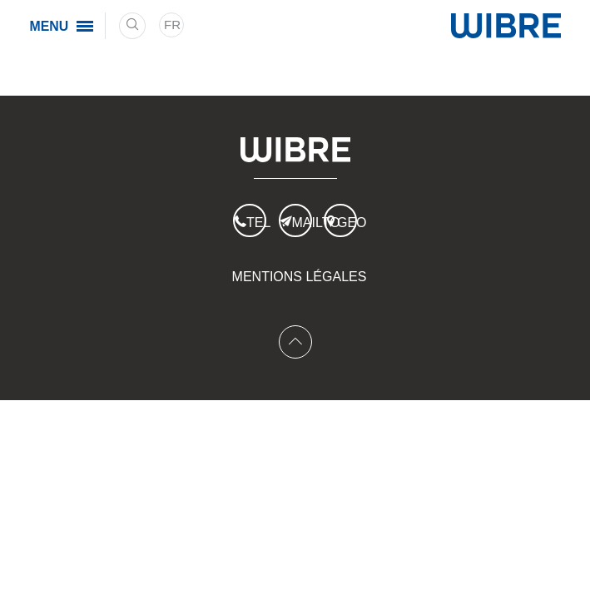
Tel (256, 222)
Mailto (302, 222)
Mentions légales (299, 277)
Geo (347, 222)
